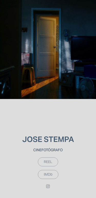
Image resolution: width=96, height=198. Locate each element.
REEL (48, 161)
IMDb (48, 174)
